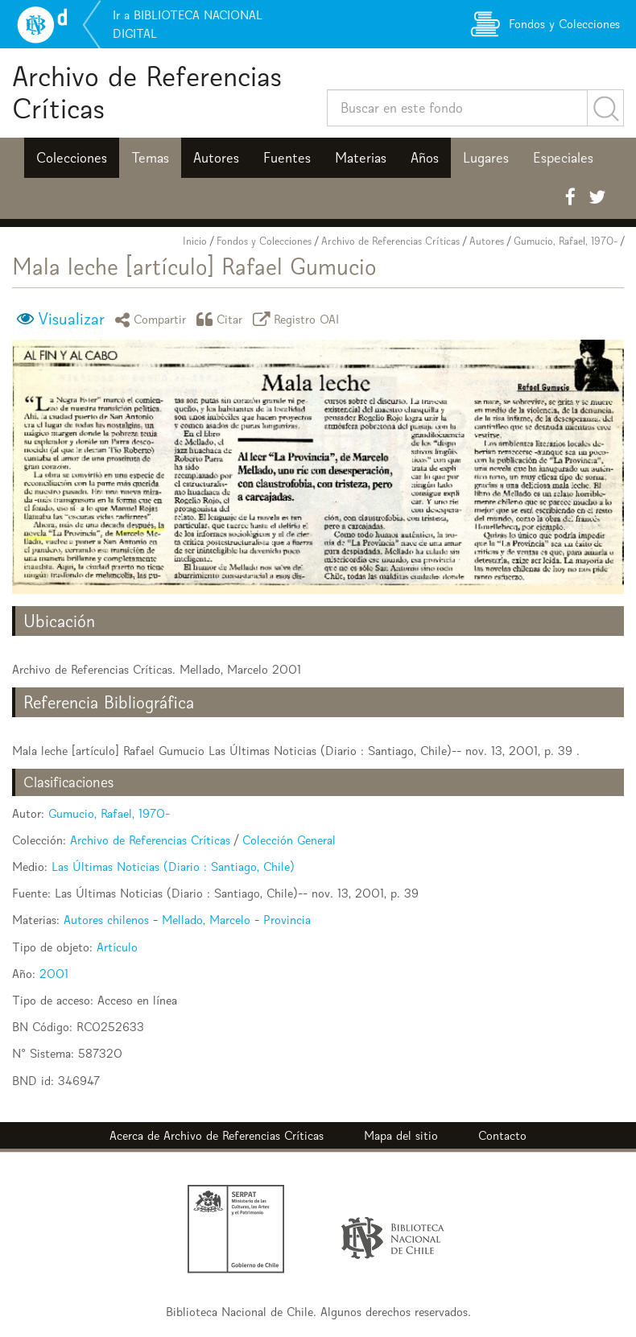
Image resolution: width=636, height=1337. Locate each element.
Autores (216, 158)
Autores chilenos (106, 919)
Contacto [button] (502, 1135)
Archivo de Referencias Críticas (147, 92)
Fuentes (287, 158)
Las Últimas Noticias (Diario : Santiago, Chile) (173, 866)
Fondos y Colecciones (264, 241)
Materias (360, 158)
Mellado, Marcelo (206, 919)
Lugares (486, 158)
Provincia (287, 919)
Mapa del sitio (401, 1135)
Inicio (195, 241)
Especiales (563, 158)
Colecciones (71, 158)
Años (425, 158)
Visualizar (71, 318)
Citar (222, 319)
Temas (150, 158)
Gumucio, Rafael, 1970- (565, 241)
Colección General (289, 840)
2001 (53, 973)
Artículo (117, 947)
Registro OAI (299, 319)
